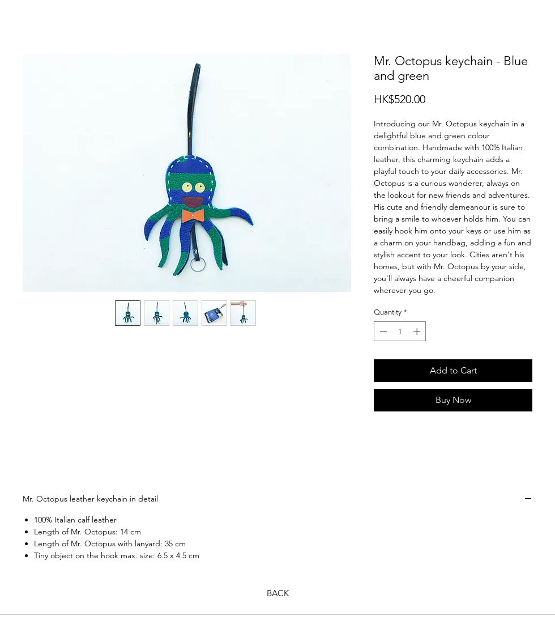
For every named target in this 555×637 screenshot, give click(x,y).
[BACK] (277, 592)
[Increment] (418, 331)
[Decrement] (382, 331)
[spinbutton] (400, 331)
